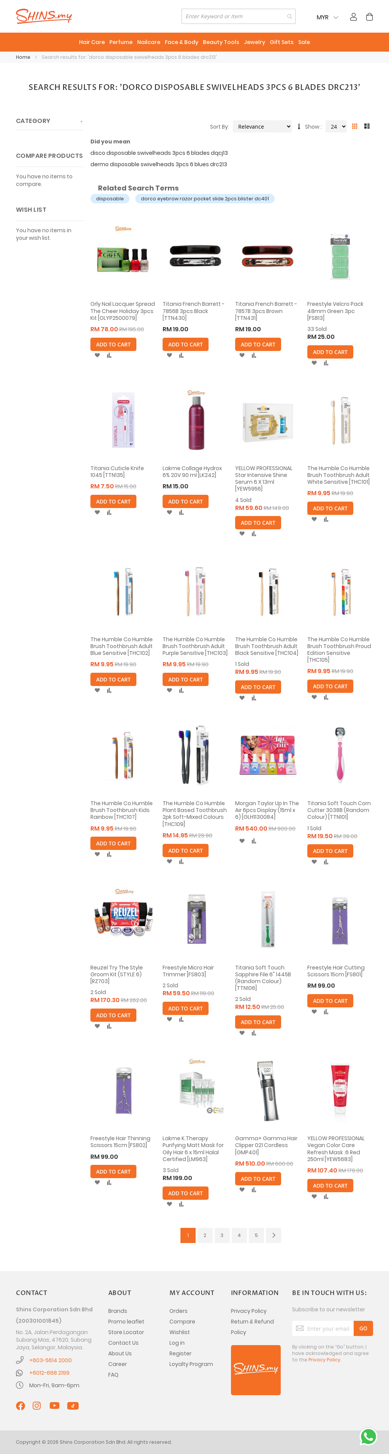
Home (24, 57)
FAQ (113, 1374)
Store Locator (126, 1332)
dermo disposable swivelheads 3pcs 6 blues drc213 (158, 164)
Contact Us (123, 1343)
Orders (178, 1311)
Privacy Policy (249, 1311)
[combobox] (239, 16)
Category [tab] (33, 120)
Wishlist (179, 1332)
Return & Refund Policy (252, 1327)
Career (117, 1364)
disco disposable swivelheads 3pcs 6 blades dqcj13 (159, 153)
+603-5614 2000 (50, 1360)
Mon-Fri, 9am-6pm (54, 1385)
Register (180, 1353)
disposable (110, 198)
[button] (97, 355)
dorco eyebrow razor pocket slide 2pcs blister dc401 (205, 198)
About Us (120, 1353)
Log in (177, 1343)
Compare (182, 1321)
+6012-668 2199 (49, 1373)
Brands (117, 1311)
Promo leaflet (126, 1321)
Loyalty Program (191, 1364)
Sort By (219, 127)
